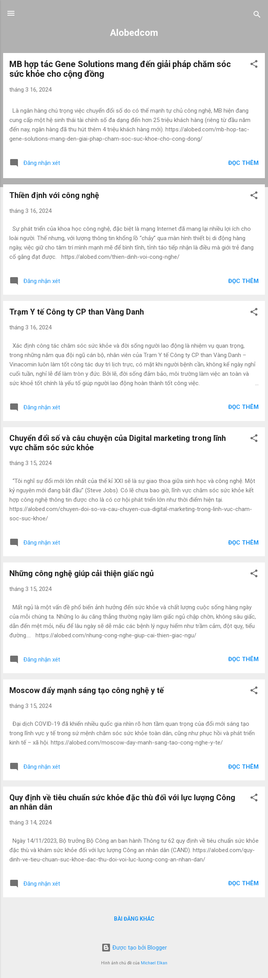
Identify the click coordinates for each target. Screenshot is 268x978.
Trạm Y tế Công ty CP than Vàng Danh (76, 312)
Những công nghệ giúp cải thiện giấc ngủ (81, 573)
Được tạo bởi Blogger (134, 947)
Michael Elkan (154, 963)
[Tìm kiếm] (257, 16)
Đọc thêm (243, 162)
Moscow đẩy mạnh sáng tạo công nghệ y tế (86, 690)
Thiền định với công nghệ (54, 195)
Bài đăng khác (134, 919)
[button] (254, 65)
